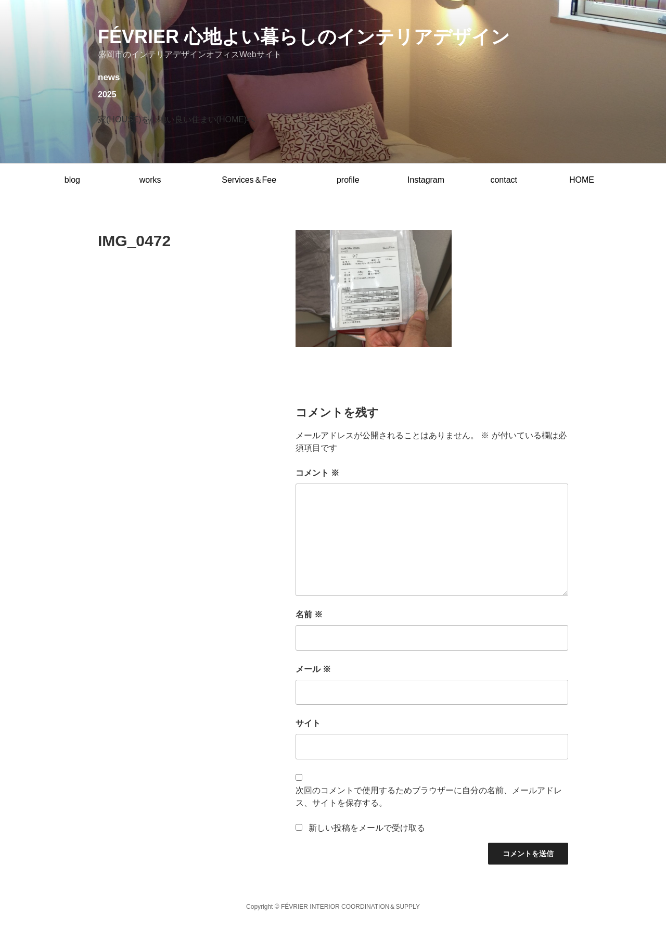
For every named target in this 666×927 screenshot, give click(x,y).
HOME (581, 179)
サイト (308, 723)
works (150, 179)
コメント (317, 472)
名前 (309, 614)
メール (313, 669)
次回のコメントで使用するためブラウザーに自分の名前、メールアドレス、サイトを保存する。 (429, 796)
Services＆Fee (249, 179)
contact (503, 179)
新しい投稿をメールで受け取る (367, 827)
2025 (107, 94)
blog (72, 179)
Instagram (425, 179)
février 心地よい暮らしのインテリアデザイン (304, 36)
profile (348, 179)
